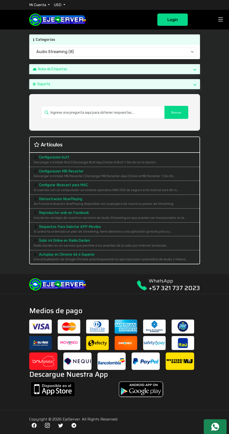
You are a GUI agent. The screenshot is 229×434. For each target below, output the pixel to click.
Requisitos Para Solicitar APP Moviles (115, 229)
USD (58, 5)
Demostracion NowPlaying (115, 202)
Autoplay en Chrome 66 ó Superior (115, 257)
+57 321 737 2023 (174, 288)
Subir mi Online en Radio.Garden (115, 243)
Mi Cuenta (38, 5)
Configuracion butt (115, 160)
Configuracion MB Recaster (115, 174)
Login (172, 19)
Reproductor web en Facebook (115, 215)
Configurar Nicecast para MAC (115, 188)
